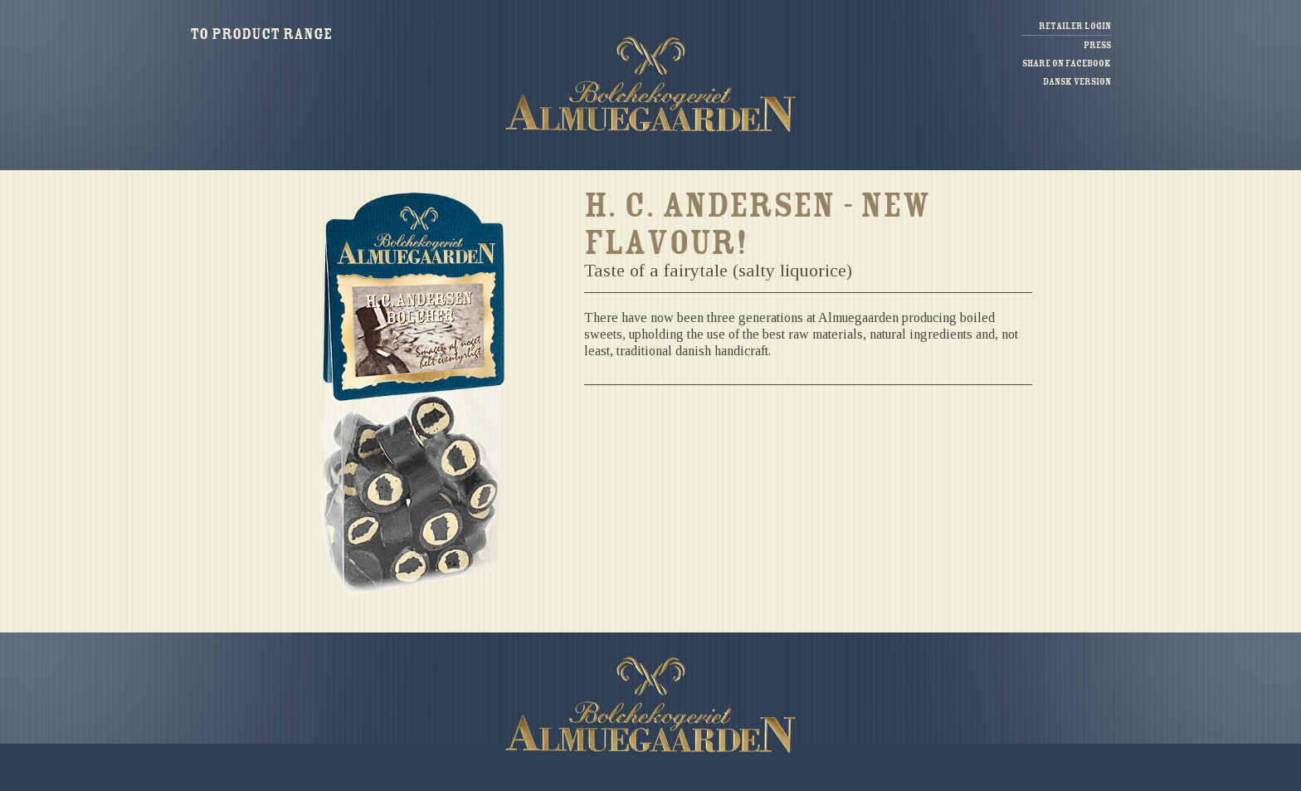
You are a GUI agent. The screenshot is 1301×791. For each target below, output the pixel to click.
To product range (261, 34)
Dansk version (1077, 81)
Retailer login (1075, 26)
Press (1097, 45)
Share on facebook (1066, 63)
